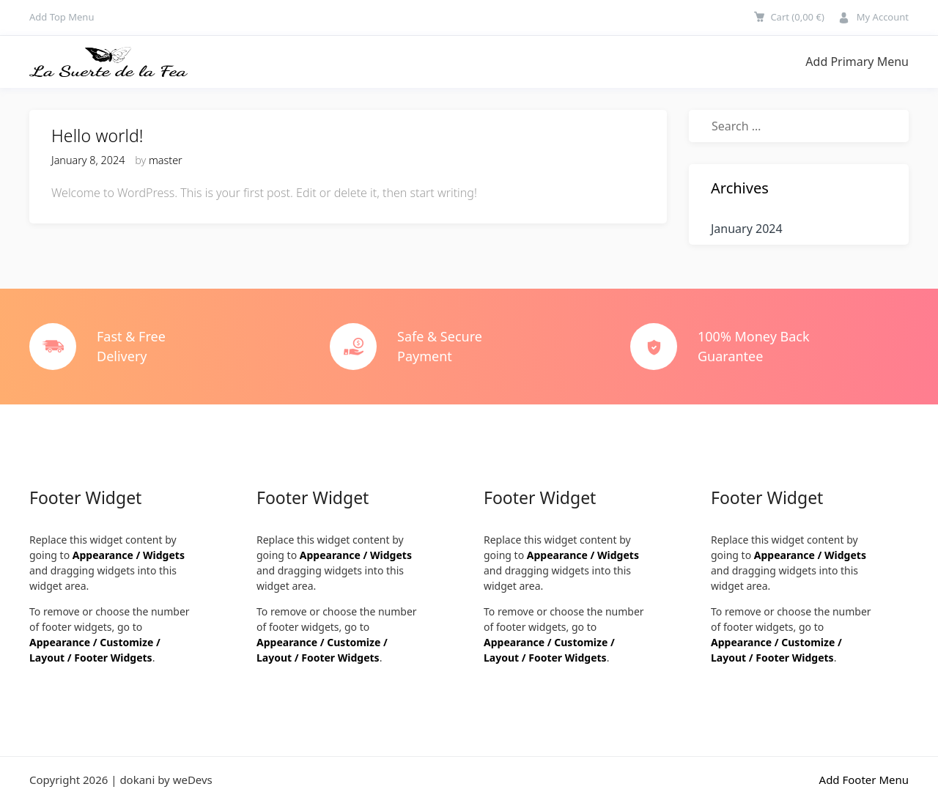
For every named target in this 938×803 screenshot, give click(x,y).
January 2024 (747, 229)
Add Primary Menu (857, 61)
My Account (883, 16)
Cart (797, 16)
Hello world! (97, 135)
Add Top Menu (61, 16)
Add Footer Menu (864, 779)
